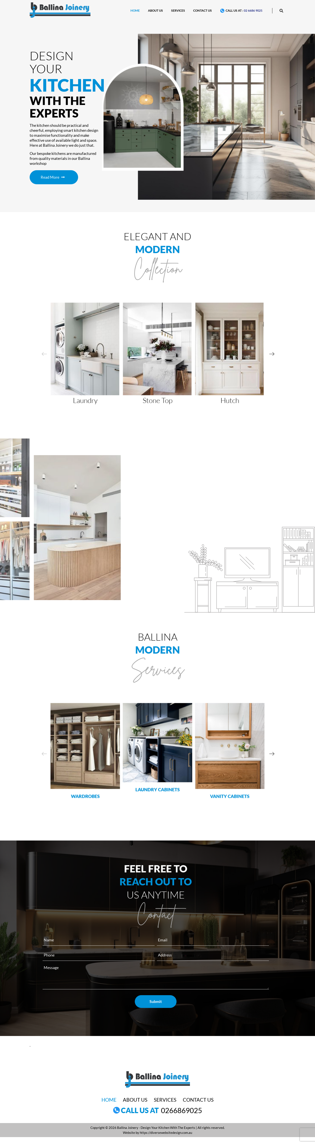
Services (178, 10)
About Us (155, 10)
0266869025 (181, 1110)
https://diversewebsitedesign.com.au (166, 1132)
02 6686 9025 (253, 10)
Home (135, 10)
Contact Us (202, 10)
